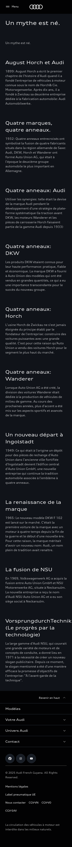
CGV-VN (33, 802)
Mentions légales (16, 786)
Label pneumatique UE (20, 794)
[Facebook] (10, 758)
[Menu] (12, 7)
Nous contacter (15, 802)
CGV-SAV (11, 810)
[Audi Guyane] (36, 7)
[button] (36, 719)
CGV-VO (46, 802)
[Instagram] (20, 758)
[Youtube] (31, 758)
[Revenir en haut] (53, 698)
